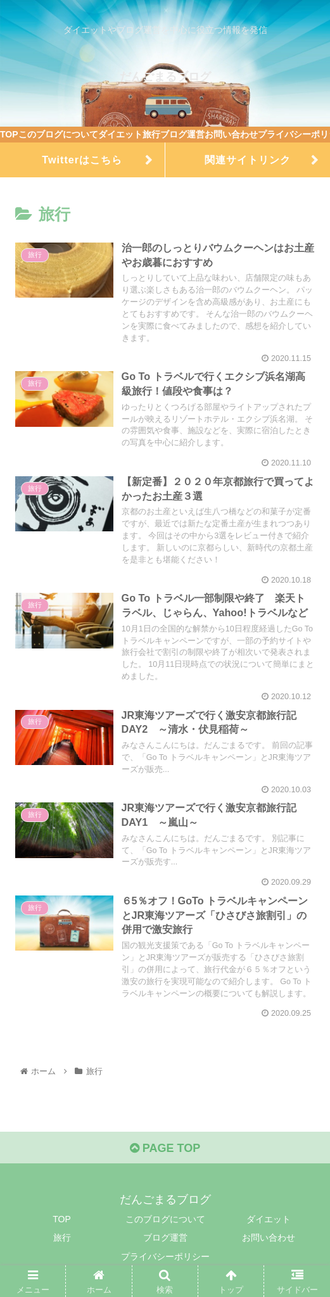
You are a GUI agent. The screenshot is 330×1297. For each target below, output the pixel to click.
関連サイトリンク (248, 159)
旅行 (62, 1237)
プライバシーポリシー (165, 1256)
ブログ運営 (165, 1237)
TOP (62, 1219)
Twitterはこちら (82, 159)
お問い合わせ (268, 1237)
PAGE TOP (165, 1148)
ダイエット (268, 1219)
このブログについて (165, 1219)
